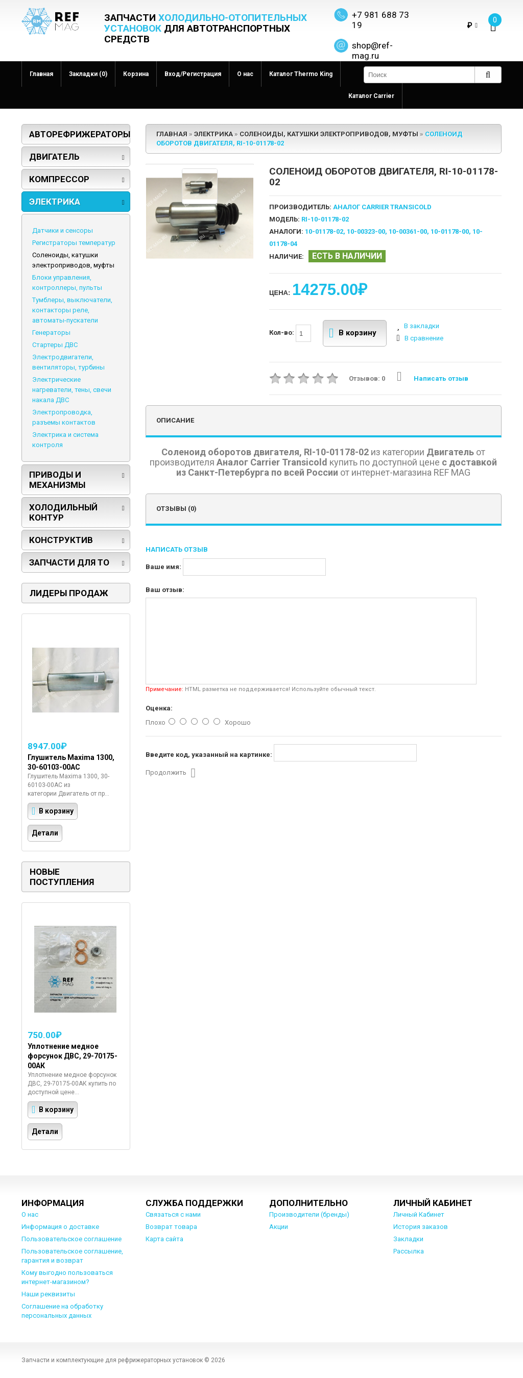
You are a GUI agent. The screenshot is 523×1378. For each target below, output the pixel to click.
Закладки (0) (88, 74)
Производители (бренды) (309, 1214)
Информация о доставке (60, 1227)
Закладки (408, 1239)
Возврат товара (171, 1227)
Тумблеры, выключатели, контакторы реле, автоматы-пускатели (72, 310)
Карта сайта (164, 1239)
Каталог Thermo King (300, 74)
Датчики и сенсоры (62, 230)
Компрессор (59, 179)
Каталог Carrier (371, 96)
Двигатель (54, 157)
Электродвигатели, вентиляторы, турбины (68, 362)
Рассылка (408, 1251)
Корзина (136, 74)
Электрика (54, 201)
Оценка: (159, 708)
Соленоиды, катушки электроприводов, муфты (73, 260)
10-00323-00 (366, 231)
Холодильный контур (63, 512)
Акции (278, 1227)
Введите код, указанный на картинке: (209, 754)
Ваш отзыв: (165, 590)
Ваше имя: (163, 567)
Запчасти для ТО (69, 562)
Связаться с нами (173, 1214)
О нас (245, 74)
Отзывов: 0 (367, 378)
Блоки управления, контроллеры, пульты (67, 282)
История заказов (420, 1227)
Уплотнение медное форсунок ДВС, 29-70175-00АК (72, 1056)
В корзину (352, 333)
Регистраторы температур (73, 243)
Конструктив (61, 540)
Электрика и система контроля (65, 440)
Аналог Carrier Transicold (382, 207)
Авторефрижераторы (79, 134)
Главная (41, 74)
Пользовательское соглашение (71, 1239)
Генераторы (51, 332)
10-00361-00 (408, 231)
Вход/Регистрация (192, 74)
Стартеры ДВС (55, 345)
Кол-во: (290, 333)
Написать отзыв (432, 378)
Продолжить (171, 773)
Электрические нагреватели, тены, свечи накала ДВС (71, 390)
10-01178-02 (324, 231)
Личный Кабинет (418, 1214)
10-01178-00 (450, 231)
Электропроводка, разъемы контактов (64, 417)
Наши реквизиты (48, 1294)
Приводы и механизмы (57, 480)
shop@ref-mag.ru (372, 50)
